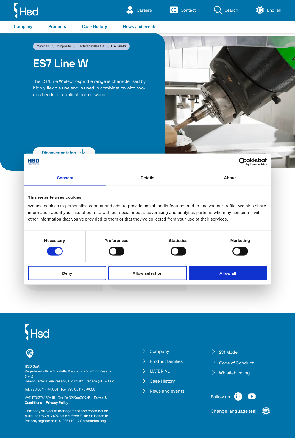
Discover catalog (64, 152)
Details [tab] (147, 177)
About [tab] (230, 177)
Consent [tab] (65, 177)
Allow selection (147, 273)
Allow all (227, 273)
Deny (67, 273)
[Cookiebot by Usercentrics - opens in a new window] (243, 161)
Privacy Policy (57, 403)
